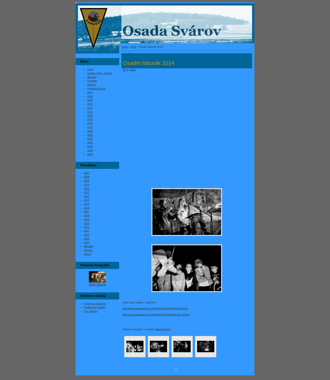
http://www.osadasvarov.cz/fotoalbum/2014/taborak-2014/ (155, 308)
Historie (91, 84)
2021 (90, 138)
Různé (87, 254)
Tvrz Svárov (90, 311)
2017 (86, 211)
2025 (90, 154)
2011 (90, 107)
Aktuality (92, 77)
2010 (90, 104)
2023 (90, 146)
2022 (90, 142)
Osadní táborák (97, 284)
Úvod (124, 46)
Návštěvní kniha (96, 88)
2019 (86, 219)
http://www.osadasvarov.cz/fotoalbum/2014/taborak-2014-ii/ (156, 314)
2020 (90, 135)
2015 (90, 123)
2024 (90, 150)
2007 (90, 92)
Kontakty (92, 80)
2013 (90, 115)
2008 (90, 96)
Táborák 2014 (162, 329)
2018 (90, 131)
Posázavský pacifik (94, 307)
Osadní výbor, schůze (99, 73)
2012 (90, 111)
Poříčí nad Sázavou (95, 303)
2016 (90, 127)
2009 (90, 100)
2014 (133, 46)
